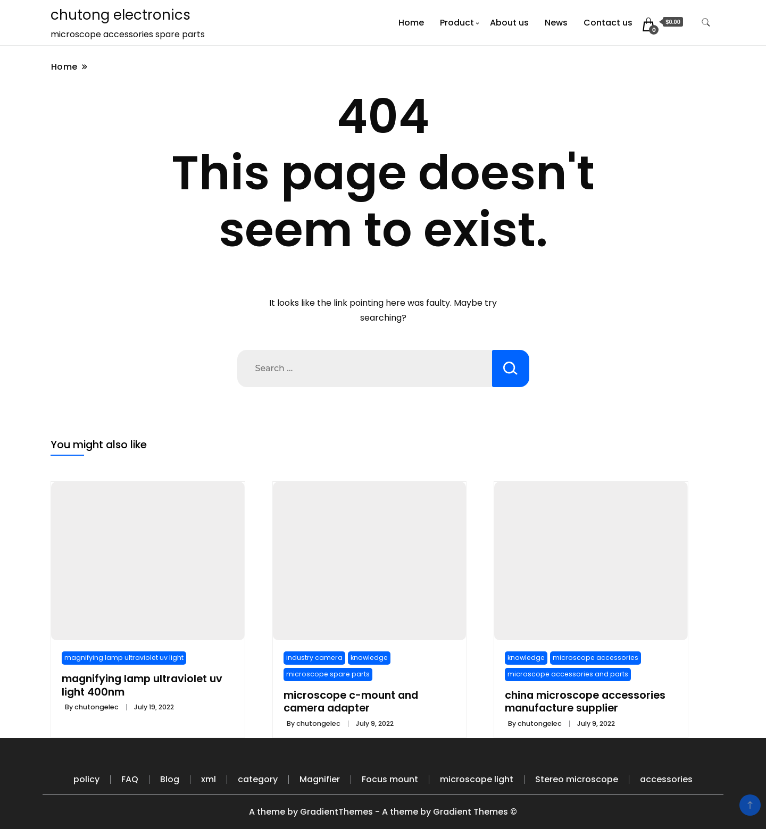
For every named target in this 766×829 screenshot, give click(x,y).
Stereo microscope (576, 779)
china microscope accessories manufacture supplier (585, 701)
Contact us (608, 22)
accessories (666, 779)
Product (457, 22)
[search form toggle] (705, 22)
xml (208, 779)
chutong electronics (120, 14)
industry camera (314, 657)
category (258, 779)
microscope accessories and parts (567, 674)
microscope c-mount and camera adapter (351, 701)
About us (509, 22)
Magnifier (319, 779)
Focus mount (390, 779)
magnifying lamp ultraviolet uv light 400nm (142, 685)
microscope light (476, 779)
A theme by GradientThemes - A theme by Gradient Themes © (383, 812)
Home (411, 22)
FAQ (129, 779)
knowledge (369, 657)
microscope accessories (595, 657)
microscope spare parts (328, 674)
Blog (169, 779)
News (556, 22)
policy (86, 779)
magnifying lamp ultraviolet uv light (124, 657)
